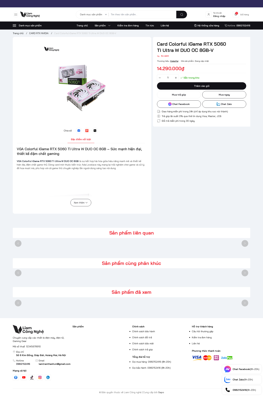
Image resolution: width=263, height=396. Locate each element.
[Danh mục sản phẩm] (94, 14)
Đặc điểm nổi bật (81, 139)
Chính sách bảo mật (143, 343)
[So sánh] (163, 56)
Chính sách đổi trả (142, 337)
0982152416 (23, 363)
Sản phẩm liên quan (131, 233)
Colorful (174, 61)
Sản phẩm (78, 326)
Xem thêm (81, 202)
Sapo (161, 392)
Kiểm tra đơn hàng (202, 337)
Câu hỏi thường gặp (202, 331)
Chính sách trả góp (142, 349)
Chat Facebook (179, 104)
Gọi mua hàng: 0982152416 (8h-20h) (151, 361)
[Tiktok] (32, 377)
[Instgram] (40, 377)
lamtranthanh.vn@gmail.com (54, 363)
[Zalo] (48, 377)
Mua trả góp (179, 94)
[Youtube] (23, 377)
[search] (181, 14)
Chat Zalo (224, 104)
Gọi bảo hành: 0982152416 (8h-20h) (151, 367)
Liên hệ (196, 343)
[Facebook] (15, 377)
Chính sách (138, 326)
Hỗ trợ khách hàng (202, 326)
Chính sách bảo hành (143, 331)
